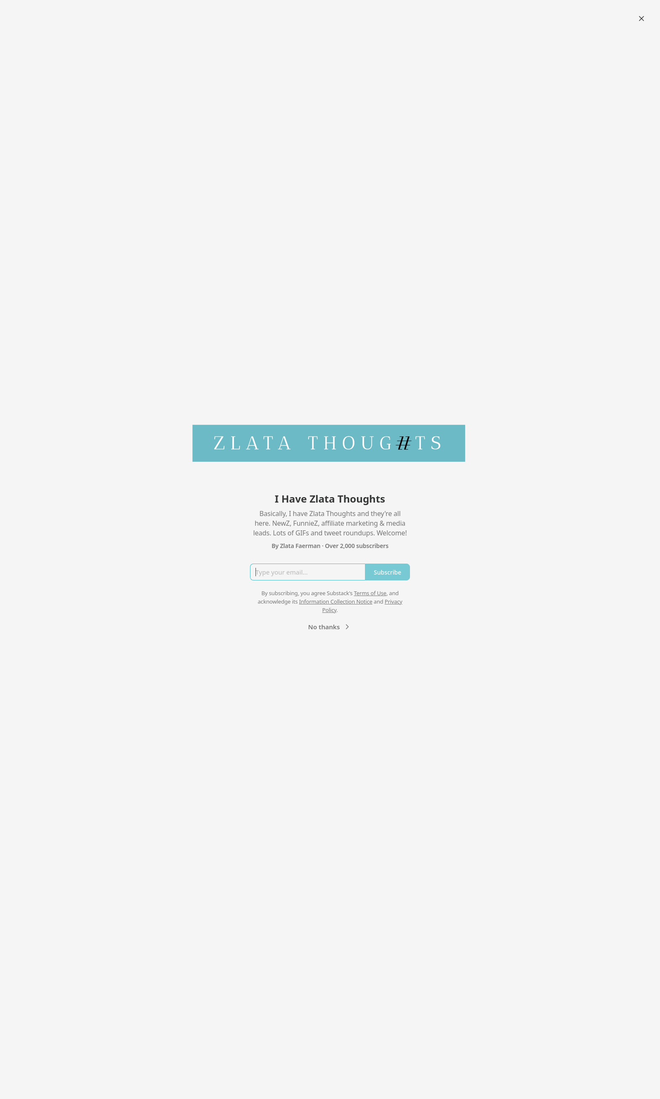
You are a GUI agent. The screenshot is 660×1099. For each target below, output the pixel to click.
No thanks (329, 627)
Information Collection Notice (335, 601)
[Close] (641, 18)
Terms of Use (370, 593)
